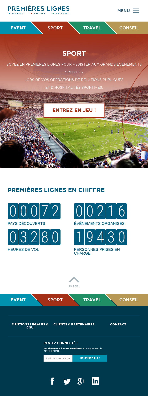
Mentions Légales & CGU (30, 326)
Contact (118, 324)
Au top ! (74, 280)
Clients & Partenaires (73, 324)
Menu (128, 11)
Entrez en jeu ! (74, 110)
